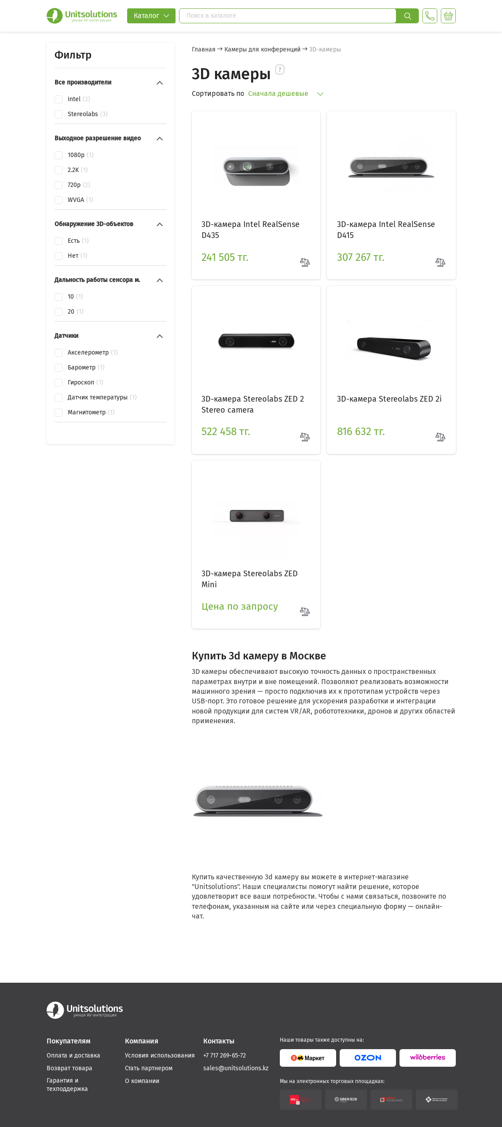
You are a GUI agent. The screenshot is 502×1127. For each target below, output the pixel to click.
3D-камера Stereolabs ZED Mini (248, 568)
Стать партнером (148, 1068)
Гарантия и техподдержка (67, 1085)
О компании (142, 1081)
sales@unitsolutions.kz (235, 1068)
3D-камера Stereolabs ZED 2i (387, 392)
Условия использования (160, 1055)
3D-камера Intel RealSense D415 (384, 227)
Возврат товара (69, 1068)
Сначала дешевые (286, 93)
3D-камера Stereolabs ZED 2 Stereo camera (251, 398)
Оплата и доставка (73, 1055)
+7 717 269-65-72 (224, 1055)
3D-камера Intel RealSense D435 (249, 227)
